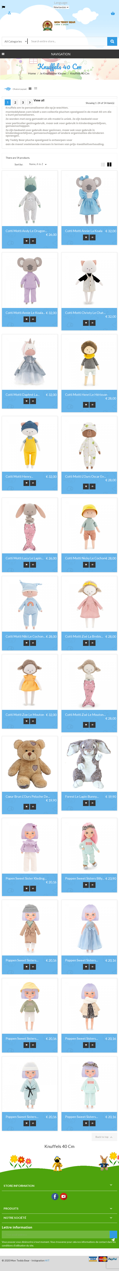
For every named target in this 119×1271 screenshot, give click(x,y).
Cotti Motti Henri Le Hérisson (86, 394)
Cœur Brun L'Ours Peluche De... (28, 796)
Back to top (104, 1137)
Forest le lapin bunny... (82, 796)
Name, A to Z (38, 164)
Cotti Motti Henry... (19, 476)
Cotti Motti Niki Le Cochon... (26, 636)
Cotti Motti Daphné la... (23, 394)
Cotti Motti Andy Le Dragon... (26, 231)
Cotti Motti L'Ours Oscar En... (85, 476)
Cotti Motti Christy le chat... (85, 313)
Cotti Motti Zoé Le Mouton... (85, 715)
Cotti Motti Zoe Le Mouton (25, 715)
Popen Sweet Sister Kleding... (26, 878)
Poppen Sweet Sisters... (22, 960)
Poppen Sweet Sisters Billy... (84, 878)
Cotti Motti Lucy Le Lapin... (25, 558)
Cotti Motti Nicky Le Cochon (85, 558)
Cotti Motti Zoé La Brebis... (84, 636)
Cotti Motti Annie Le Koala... (25, 313)
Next (30, 102)
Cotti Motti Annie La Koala (83, 231)
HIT (47, 1260)
